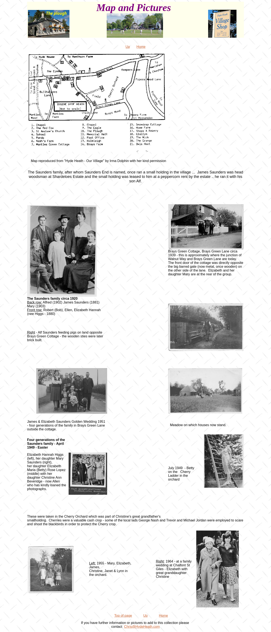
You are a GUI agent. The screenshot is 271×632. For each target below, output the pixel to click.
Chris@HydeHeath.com (142, 626)
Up (128, 47)
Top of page (123, 615)
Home (140, 47)
